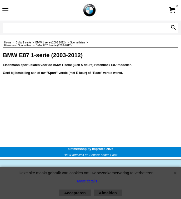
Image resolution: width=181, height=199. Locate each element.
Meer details (87, 181)
